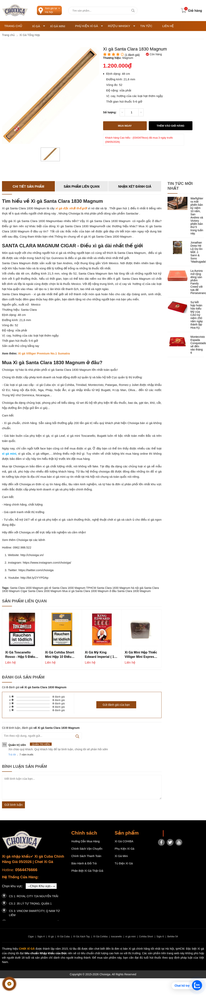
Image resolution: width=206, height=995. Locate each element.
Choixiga (171, 833)
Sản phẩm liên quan (81, 186)
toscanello (116, 936)
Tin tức (146, 26)
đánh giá (59, 696)
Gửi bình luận (13, 804)
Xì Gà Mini (57, 26)
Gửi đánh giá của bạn (116, 704)
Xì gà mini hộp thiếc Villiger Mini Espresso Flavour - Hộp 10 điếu (141, 655)
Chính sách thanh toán (86, 856)
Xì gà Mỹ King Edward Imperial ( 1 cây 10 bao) (99, 655)
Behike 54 (172, 936)
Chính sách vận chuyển (87, 848)
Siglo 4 (41, 936)
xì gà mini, (9, 453)
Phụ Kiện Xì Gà (89, 26)
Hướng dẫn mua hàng (85, 841)
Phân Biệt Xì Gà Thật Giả (87, 870)
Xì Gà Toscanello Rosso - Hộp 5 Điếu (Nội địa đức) (20, 655)
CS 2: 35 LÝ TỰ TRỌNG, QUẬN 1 (30, 903)
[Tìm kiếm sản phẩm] (103, 10)
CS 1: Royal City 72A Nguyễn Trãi (33, 896)
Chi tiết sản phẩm (28, 186)
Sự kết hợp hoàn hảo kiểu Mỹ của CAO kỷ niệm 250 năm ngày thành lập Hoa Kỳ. (196, 315)
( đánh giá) (132, 54)
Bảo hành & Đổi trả (84, 863)
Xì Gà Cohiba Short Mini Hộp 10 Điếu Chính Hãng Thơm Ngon (59, 655)
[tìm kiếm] (133, 10)
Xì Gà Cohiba (100, 936)
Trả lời (12, 754)
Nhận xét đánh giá (134, 186)
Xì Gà (38, 26)
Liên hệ (168, 26)
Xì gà (51, 936)
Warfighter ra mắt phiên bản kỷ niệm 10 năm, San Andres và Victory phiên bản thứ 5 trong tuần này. (196, 216)
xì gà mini (130, 936)
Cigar (31, 936)
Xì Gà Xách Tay (81, 936)
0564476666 (26, 870)
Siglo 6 (160, 936)
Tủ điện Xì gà (124, 863)
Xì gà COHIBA (124, 841)
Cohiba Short (146, 936)
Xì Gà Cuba (63, 936)
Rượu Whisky (121, 26)
